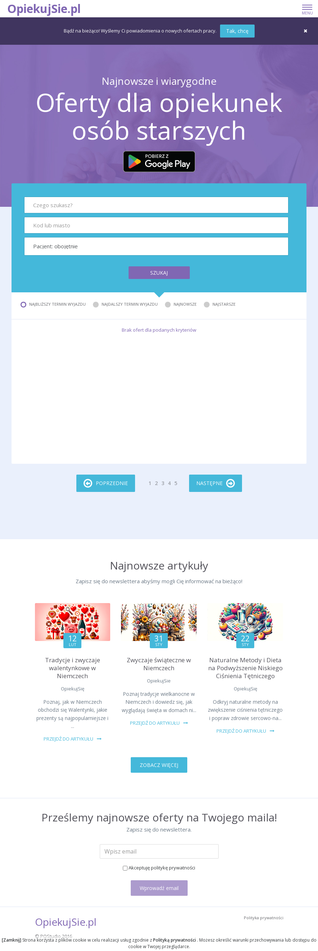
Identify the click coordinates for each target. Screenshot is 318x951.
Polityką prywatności (175, 940)
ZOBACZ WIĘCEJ (159, 765)
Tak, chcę (237, 30)
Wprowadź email (159, 888)
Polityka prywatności (263, 917)
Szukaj (159, 272)
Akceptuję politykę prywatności (162, 867)
